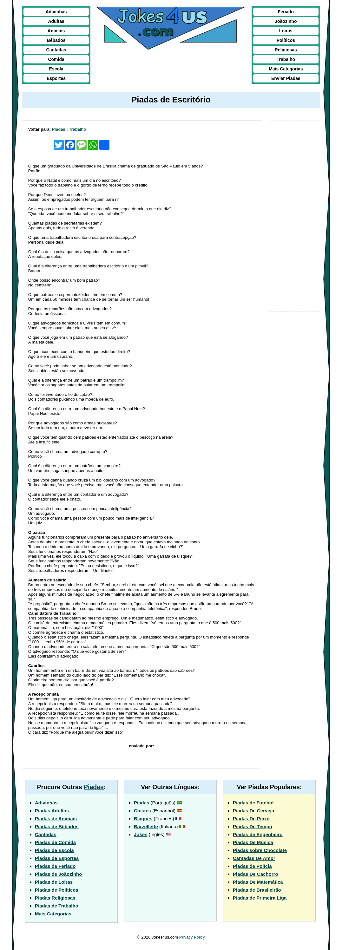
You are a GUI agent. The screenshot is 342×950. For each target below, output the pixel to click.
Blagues (143, 818)
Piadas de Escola (54, 850)
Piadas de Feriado (55, 866)
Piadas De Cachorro (255, 874)
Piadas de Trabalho (56, 905)
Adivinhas (56, 11)
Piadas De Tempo (252, 826)
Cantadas (56, 49)
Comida (56, 59)
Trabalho (286, 59)
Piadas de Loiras (54, 882)
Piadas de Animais (56, 818)
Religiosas (286, 49)
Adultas (56, 21)
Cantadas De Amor (254, 858)
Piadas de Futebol (253, 802)
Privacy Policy (192, 937)
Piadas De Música (253, 842)
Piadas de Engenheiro (258, 834)
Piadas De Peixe (251, 818)
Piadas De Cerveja (253, 810)
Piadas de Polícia (252, 866)
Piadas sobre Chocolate (260, 850)
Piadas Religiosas (55, 898)
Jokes (141, 834)
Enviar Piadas (285, 78)
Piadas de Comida (55, 842)
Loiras (286, 30)
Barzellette (146, 826)
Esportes (56, 78)
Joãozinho (286, 21)
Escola (56, 68)
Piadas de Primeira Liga (259, 898)
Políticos (286, 40)
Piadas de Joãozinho (58, 874)
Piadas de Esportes (57, 858)
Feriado (286, 11)
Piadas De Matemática (258, 882)
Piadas (58, 129)
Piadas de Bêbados (57, 826)
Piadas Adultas (52, 810)
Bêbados (56, 40)
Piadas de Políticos (56, 890)
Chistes (142, 810)
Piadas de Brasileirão (257, 890)
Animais (56, 30)
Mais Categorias (286, 68)
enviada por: (141, 746)
